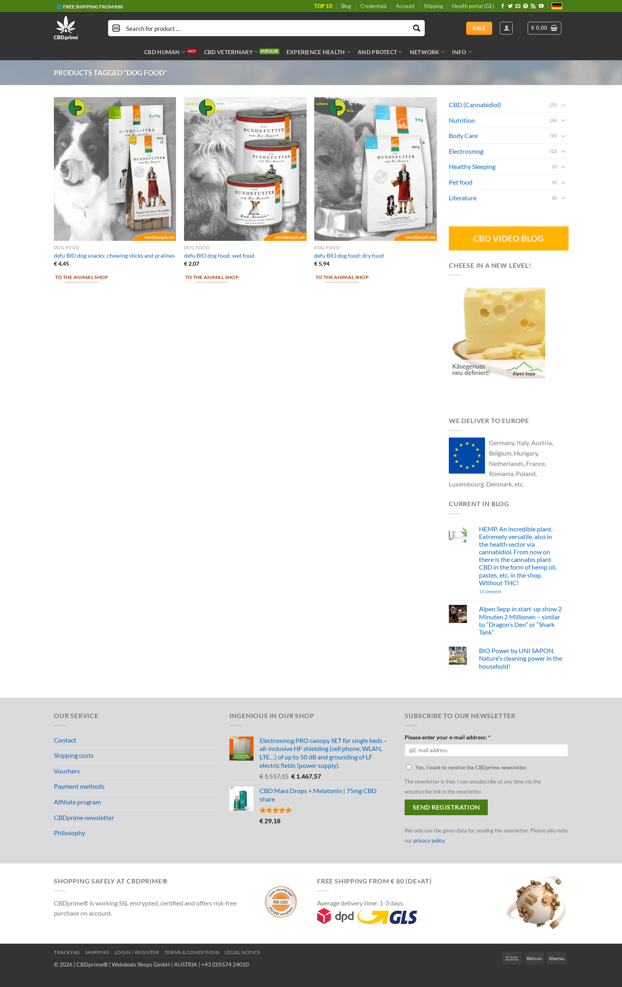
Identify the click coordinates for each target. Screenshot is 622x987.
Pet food (461, 182)
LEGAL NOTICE (242, 952)
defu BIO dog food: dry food (349, 255)
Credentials (373, 6)
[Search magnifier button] (416, 28)
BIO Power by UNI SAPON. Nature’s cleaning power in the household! (520, 658)
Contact (65, 740)
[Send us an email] (518, 6)
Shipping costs (74, 755)
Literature (463, 197)
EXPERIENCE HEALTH (318, 52)
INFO (462, 52)
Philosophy (69, 832)
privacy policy (428, 840)
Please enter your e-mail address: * (448, 737)
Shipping (433, 6)
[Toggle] (563, 104)
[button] (544, 28)
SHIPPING (97, 952)
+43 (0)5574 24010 (225, 964)
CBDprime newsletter (84, 817)
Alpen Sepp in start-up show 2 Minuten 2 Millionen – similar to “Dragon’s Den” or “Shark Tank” (520, 620)
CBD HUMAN (164, 52)
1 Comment (501, 591)
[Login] (506, 28)
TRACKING (67, 952)
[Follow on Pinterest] (525, 6)
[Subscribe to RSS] (533, 6)
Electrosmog (466, 151)
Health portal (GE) (473, 6)
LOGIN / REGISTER (137, 952)
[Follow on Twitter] (510, 6)
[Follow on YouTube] (541, 6)
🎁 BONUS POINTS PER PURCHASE (95, 9)
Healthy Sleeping (472, 166)
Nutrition (462, 120)
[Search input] (266, 28)
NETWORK (427, 52)
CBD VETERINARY (231, 52)
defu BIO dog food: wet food (219, 255)
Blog (346, 6)
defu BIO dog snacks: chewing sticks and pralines (114, 255)
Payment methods (79, 786)
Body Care (463, 135)
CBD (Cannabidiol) (475, 104)
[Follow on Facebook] (502, 6)
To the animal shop (81, 277)
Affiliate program (77, 802)
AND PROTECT (380, 52)
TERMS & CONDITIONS (192, 952)
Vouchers (67, 771)
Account (405, 6)
